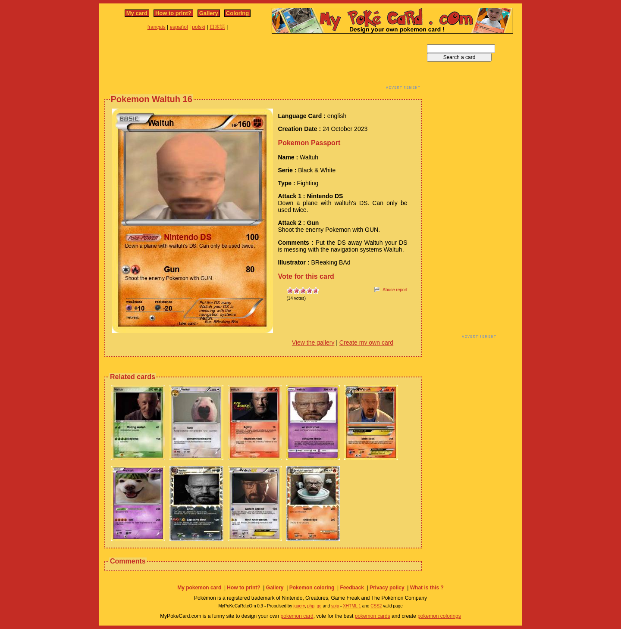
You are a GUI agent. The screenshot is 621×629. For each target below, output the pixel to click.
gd (319, 606)
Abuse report (395, 289)
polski (198, 27)
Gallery (208, 13)
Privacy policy (387, 588)
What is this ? (427, 588)
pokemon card (297, 616)
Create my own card (366, 342)
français (156, 27)
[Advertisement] (263, 63)
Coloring (237, 13)
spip (335, 606)
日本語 (217, 27)
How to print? (173, 13)
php (310, 606)
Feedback (352, 588)
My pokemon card (199, 588)
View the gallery (313, 342)
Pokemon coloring (312, 588)
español (179, 27)
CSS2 (376, 606)
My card (136, 13)
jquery (299, 606)
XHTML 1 (352, 606)
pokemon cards (372, 616)
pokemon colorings (439, 616)
